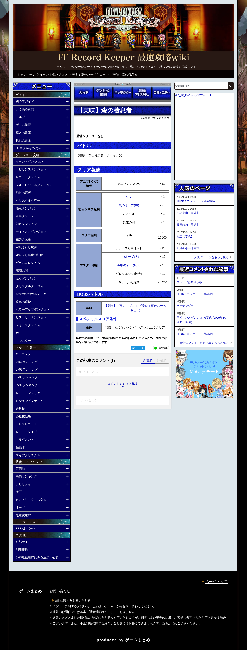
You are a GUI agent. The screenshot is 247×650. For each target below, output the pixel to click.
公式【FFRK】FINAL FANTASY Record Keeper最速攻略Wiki (123, 58)
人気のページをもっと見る (211, 257)
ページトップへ (183, 408)
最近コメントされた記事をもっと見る (204, 342)
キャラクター (122, 92)
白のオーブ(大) (129, 256)
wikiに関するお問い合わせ (73, 600)
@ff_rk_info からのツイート (193, 95)
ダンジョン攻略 (103, 92)
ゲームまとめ (137, 640)
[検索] (200, 86)
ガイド (83, 92)
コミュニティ (161, 92)
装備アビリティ (142, 92)
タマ (129, 196)
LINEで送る (161, 348)
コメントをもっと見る (122, 383)
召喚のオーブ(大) (129, 265)
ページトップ (216, 582)
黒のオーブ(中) (129, 205)
